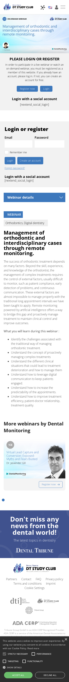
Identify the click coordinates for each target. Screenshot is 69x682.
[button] (3, 500)
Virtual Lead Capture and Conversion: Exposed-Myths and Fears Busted (22, 456)
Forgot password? (15, 168)
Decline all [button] (50, 675)
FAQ (38, 579)
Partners (11, 579)
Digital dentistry (34, 223)
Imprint (51, 584)
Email (8, 138)
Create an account (30, 160)
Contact (26, 579)
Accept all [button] (18, 675)
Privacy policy (54, 579)
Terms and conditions (27, 584)
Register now (27, 88)
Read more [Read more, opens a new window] (33, 648)
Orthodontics (14, 223)
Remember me (18, 152)
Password (41, 138)
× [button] (65, 639)
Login (46, 88)
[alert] (34, 659)
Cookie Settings (34, 588)
